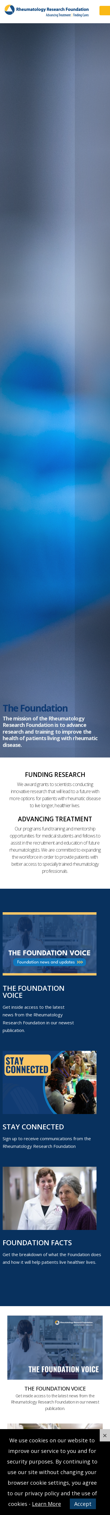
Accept (83, 1503)
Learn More (46, 1503)
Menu (104, 10)
